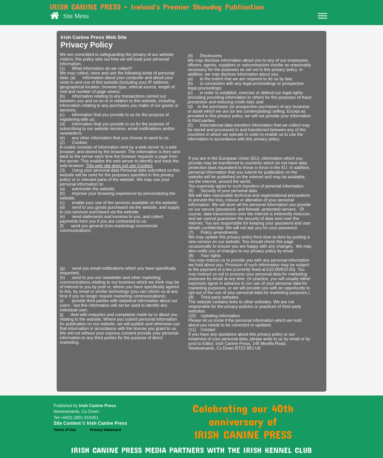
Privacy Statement (105, 430)
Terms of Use (65, 430)
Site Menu (195, 17)
